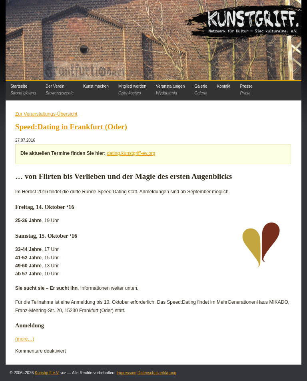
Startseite (23, 89)
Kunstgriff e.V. (47, 373)
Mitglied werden (132, 89)
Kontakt (223, 86)
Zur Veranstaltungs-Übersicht (46, 114)
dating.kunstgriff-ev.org (131, 153)
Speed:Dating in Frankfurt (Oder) (71, 126)
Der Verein (60, 89)
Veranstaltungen (170, 89)
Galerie (200, 89)
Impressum (126, 373)
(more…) (24, 339)
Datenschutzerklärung (157, 373)
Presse (246, 89)
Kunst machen (96, 86)
